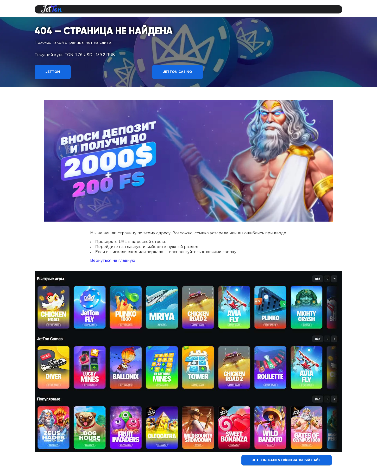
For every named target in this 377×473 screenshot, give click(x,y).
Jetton (52, 71)
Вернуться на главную (112, 260)
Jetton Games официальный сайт (286, 460)
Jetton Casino (177, 71)
